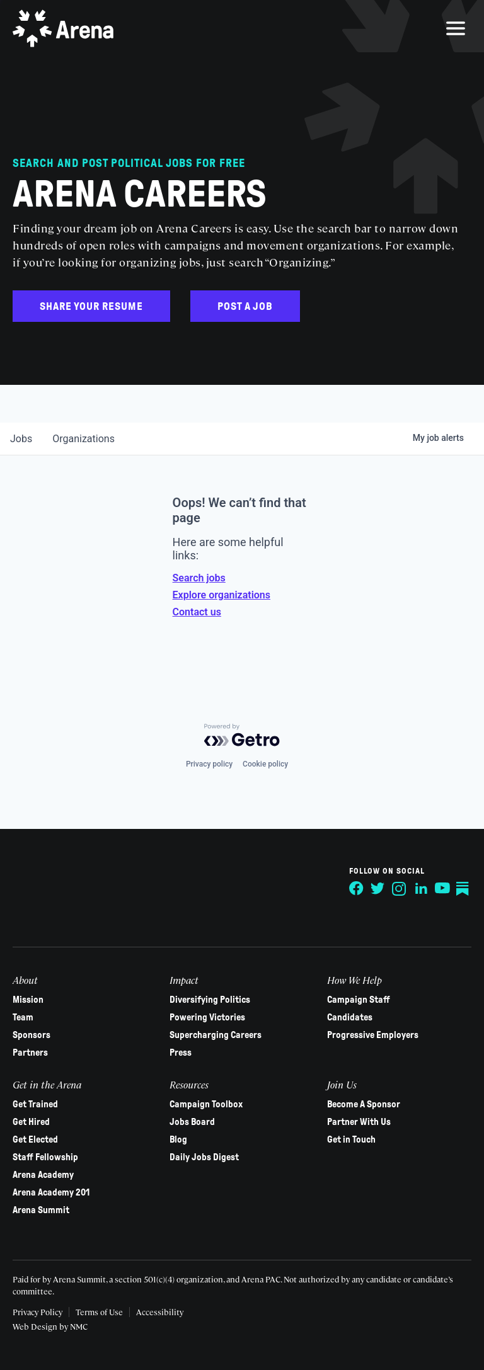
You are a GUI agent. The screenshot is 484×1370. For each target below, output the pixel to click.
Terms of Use (99, 1311)
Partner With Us (359, 1122)
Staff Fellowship (45, 1157)
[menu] (455, 28)
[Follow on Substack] (463, 888)
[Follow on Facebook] (356, 888)
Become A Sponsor (363, 1104)
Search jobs (199, 578)
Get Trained (35, 1104)
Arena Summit (41, 1210)
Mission (28, 1000)
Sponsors (31, 1035)
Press (181, 1052)
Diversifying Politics (210, 1000)
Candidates (349, 1017)
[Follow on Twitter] (378, 888)
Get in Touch (351, 1139)
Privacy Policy (37, 1311)
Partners (30, 1052)
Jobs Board (192, 1122)
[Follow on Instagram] (399, 888)
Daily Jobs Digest (204, 1157)
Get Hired (31, 1122)
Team (23, 1017)
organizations (83, 439)
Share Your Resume (91, 306)
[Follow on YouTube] (442, 888)
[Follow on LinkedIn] (421, 888)
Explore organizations (221, 595)
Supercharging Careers (216, 1035)
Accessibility (159, 1311)
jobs (21, 439)
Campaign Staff (358, 1000)
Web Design (36, 1326)
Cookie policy (265, 764)
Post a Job (245, 306)
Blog (178, 1139)
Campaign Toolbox (206, 1104)
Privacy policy (209, 764)
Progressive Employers (372, 1035)
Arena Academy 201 (51, 1192)
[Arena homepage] (63, 28)
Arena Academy (43, 1175)
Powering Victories (207, 1017)
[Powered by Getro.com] (242, 735)
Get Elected (35, 1139)
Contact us (197, 612)
